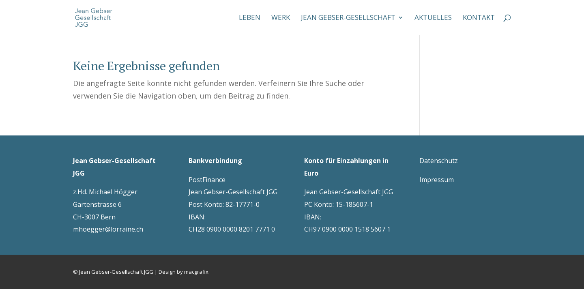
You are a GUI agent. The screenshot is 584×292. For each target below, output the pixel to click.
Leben (249, 18)
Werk (280, 18)
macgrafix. (197, 271)
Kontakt (479, 18)
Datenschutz (438, 160)
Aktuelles (433, 18)
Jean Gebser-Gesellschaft (348, 18)
